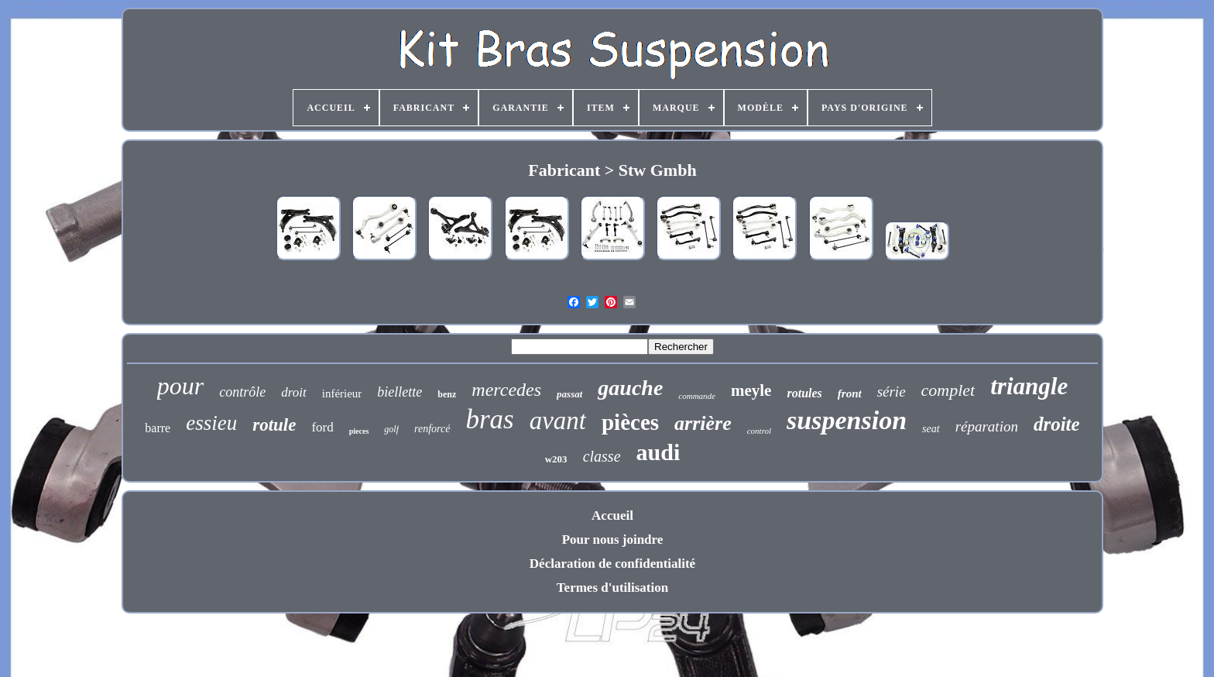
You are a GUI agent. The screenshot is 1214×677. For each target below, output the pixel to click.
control (759, 430)
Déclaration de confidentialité (612, 563)
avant (558, 421)
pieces (359, 431)
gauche (630, 388)
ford (322, 427)
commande (696, 395)
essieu (211, 423)
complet (948, 390)
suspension (847, 420)
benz (446, 394)
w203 (556, 459)
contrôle (242, 392)
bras (489, 419)
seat (931, 429)
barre (157, 428)
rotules (804, 393)
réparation (986, 426)
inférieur (342, 393)
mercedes (506, 390)
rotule (274, 425)
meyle (751, 390)
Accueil (612, 515)
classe (602, 456)
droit (293, 392)
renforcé (432, 429)
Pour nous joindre (613, 539)
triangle (1029, 386)
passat (569, 394)
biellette (399, 392)
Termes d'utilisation (612, 587)
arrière (703, 423)
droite (1057, 424)
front (850, 393)
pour (180, 386)
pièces (630, 422)
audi (658, 452)
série (891, 391)
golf (391, 429)
